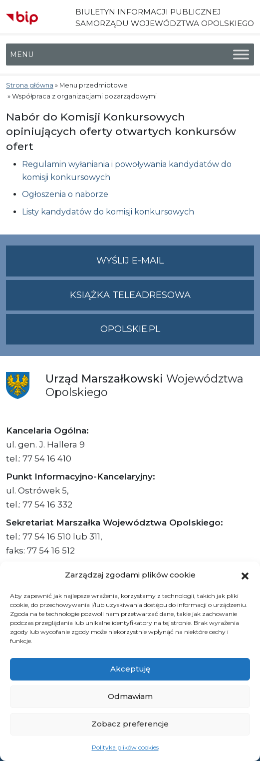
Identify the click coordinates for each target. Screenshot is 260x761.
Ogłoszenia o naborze (65, 194)
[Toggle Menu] (241, 55)
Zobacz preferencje (130, 723)
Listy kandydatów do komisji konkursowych (108, 211)
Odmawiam (130, 696)
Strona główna (29, 85)
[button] (245, 575)
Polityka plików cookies (125, 747)
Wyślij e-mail (175, 264)
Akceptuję (130, 669)
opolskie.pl (130, 329)
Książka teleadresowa (130, 295)
